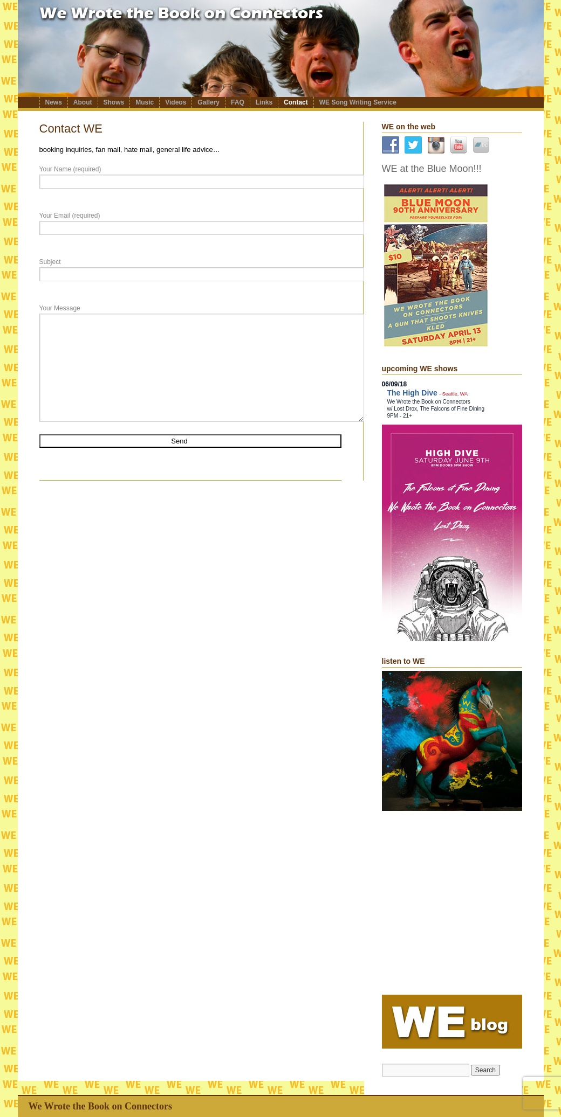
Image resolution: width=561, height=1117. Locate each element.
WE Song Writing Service (357, 102)
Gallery (208, 102)
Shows (114, 102)
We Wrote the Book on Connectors (101, 1106)
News (53, 102)
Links (264, 102)
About (82, 102)
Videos (175, 102)
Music (144, 102)
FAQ (237, 102)
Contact (296, 102)
